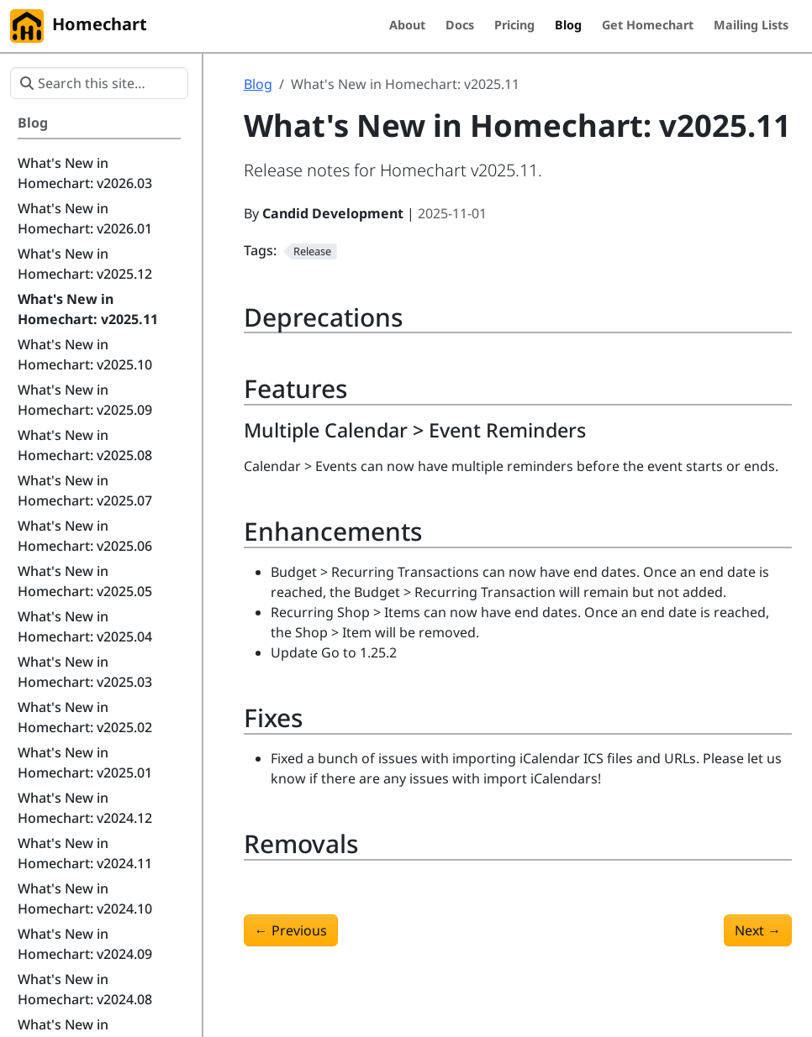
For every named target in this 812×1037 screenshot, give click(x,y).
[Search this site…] (99, 83)
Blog (258, 84)
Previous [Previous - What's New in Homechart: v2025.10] (291, 930)
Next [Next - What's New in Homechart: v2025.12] (758, 930)
